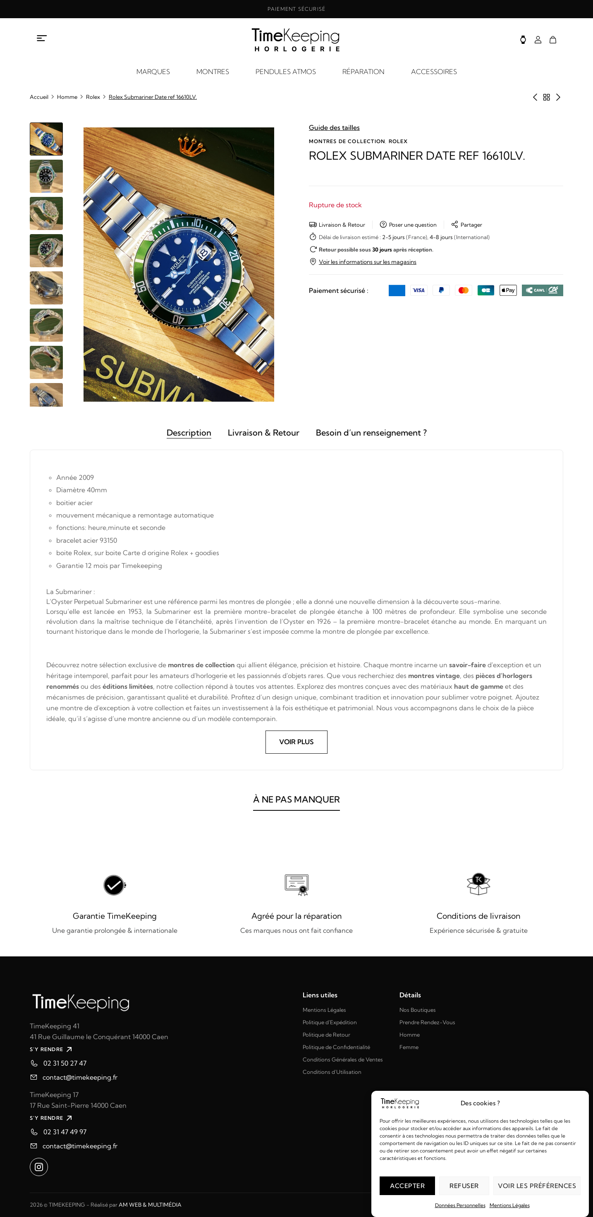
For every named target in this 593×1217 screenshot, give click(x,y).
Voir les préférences (537, 1186)
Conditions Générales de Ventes (343, 1059)
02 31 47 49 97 (64, 1132)
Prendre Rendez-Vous (427, 1022)
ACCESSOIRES (434, 71)
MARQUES (153, 71)
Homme (67, 96)
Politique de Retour (326, 1034)
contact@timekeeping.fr (80, 1077)
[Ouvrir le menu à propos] (42, 38)
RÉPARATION (363, 71)
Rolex (93, 96)
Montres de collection (347, 141)
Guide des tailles (334, 127)
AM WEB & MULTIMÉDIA (150, 1204)
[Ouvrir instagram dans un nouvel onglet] (39, 1167)
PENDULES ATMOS (286, 71)
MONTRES (212, 71)
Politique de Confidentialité (336, 1047)
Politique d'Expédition (330, 1022)
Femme (408, 1047)
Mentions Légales (510, 1205)
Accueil (39, 96)
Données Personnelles (460, 1205)
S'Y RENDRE (52, 1049)
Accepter (407, 1186)
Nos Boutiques (417, 1009)
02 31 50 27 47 (64, 1063)
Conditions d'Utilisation (332, 1071)
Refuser (464, 1186)
